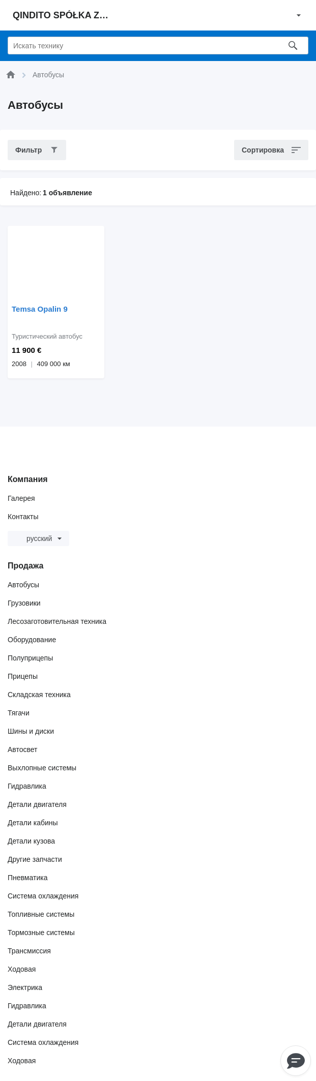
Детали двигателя (37, 804)
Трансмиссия (29, 951)
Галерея (21, 498)
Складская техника (39, 694)
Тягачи (19, 713)
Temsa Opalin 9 (40, 309)
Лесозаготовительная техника (57, 621)
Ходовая (22, 969)
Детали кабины (33, 823)
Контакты (23, 517)
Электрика (25, 987)
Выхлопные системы (42, 768)
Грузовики (24, 603)
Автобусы (23, 585)
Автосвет (23, 749)
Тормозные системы (41, 932)
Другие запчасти (35, 859)
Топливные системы (41, 914)
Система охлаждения (43, 896)
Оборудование (32, 640)
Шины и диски (31, 731)
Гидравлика (27, 786)
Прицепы (23, 676)
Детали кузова (31, 841)
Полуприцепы (30, 658)
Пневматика (27, 878)
